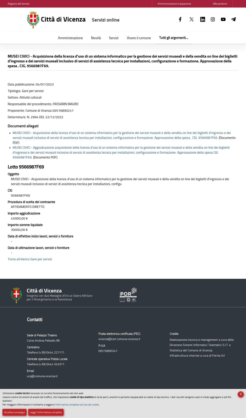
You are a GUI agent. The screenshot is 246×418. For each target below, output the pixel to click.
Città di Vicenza (73, 19)
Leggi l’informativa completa (46, 412)
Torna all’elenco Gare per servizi (30, 259)
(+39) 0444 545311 (51, 364)
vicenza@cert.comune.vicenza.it (119, 339)
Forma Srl (218, 355)
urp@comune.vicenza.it (42, 376)
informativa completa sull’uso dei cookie (77, 404)
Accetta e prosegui (14, 412)
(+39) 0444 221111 (51, 352)
